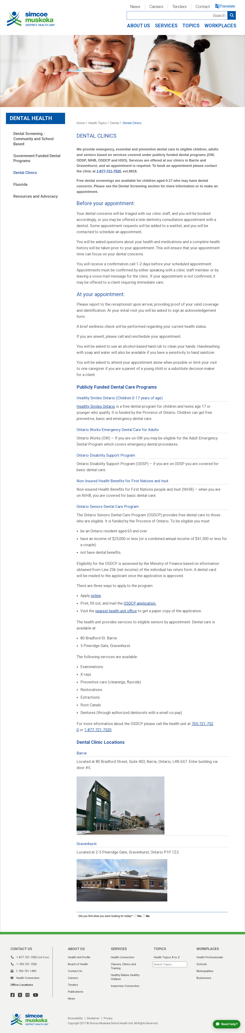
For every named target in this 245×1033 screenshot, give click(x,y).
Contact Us (75, 971)
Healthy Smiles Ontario (96, 406)
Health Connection (27, 978)
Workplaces (220, 25)
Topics (190, 25)
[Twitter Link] (19, 995)
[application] (228, 1024)
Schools (202, 964)
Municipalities (205, 971)
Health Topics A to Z (167, 957)
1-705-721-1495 (26, 971)
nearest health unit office (116, 611)
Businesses (204, 978)
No (148, 916)
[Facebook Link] (13, 995)
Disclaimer (93, 1018)
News (135, 6)
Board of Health (78, 964)
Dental (114, 123)
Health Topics (97, 123)
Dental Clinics (25, 172)
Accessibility (75, 1018)
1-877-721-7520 (108, 171)
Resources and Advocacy (35, 196)
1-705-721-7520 (26, 964)
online (96, 595)
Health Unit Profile (79, 957)
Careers (156, 6)
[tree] (35, 165)
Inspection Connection (125, 986)
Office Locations (22, 985)
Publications (75, 991)
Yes (139, 916)
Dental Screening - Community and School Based (34, 138)
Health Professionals (210, 957)
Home (81, 123)
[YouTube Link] (34, 995)
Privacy (108, 1018)
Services (166, 25)
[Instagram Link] (26, 995)
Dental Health (31, 118)
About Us (138, 25)
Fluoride (20, 184)
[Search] (181, 15)
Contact (203, 6)
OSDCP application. (140, 603)
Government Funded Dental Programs (37, 158)
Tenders (179, 6)
